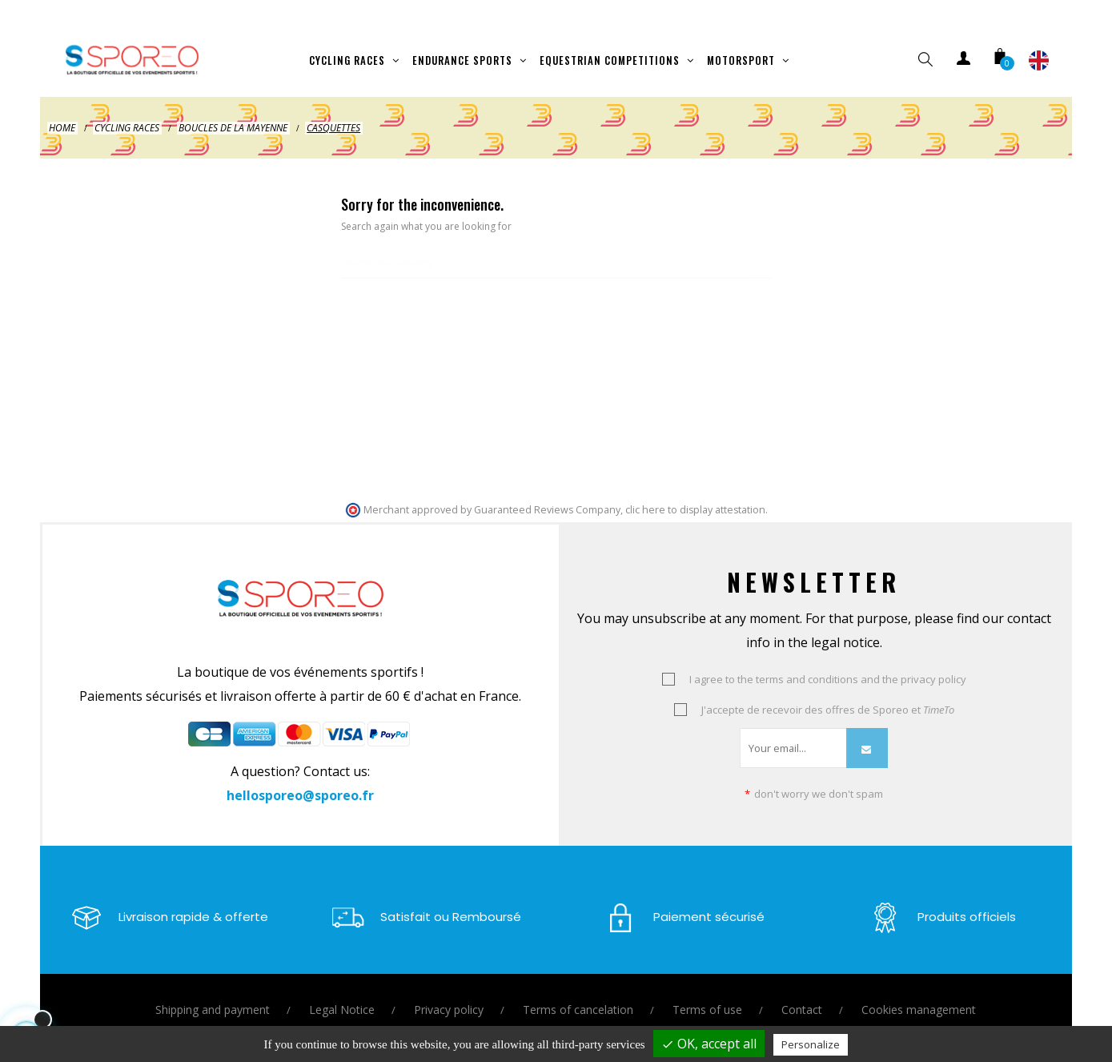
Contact (801, 993)
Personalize (810, 1044)
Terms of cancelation (578, 993)
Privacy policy (449, 993)
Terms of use (707, 993)
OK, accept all (709, 1043)
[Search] (556, 247)
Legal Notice (342, 993)
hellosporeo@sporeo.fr (300, 779)
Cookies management (918, 993)
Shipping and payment (212, 993)
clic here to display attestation (695, 494)
